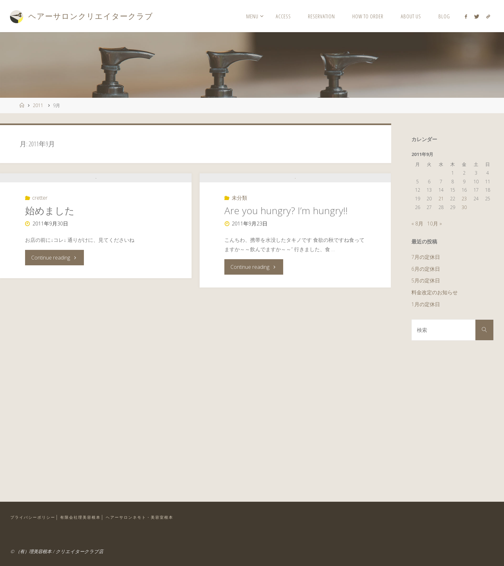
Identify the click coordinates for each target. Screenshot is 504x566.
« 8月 (417, 223)
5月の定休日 (425, 280)
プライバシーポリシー (34, 517)
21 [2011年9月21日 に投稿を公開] (441, 199)
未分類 (239, 241)
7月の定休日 (425, 256)
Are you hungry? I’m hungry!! (286, 254)
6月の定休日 (425, 268)
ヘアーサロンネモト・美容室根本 (148, 517)
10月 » (434, 223)
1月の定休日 (425, 304)
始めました (50, 244)
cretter (40, 231)
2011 (38, 105)
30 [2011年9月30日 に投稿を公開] (464, 207)
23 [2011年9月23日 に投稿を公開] (464, 199)
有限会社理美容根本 (85, 517)
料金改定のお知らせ (434, 292)
